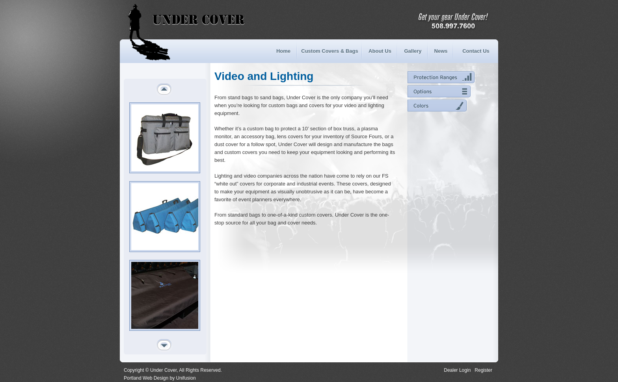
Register (483, 370)
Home (283, 51)
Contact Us (476, 51)
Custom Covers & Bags (329, 51)
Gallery (412, 51)
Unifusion (186, 378)
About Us (380, 51)
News (441, 51)
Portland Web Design (146, 378)
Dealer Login (457, 370)
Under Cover (160, 20)
